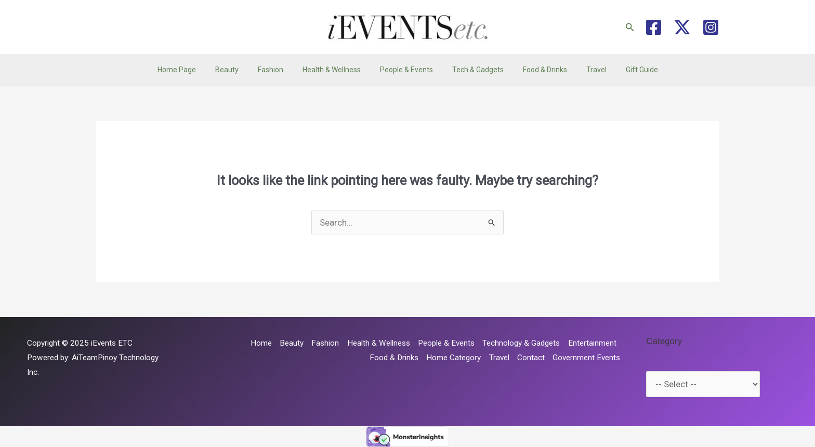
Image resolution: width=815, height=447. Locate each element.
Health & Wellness (336, 69)
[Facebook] (653, 27)
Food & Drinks (536, 69)
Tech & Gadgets (473, 69)
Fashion (280, 69)
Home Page (195, 69)
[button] (630, 27)
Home (261, 343)
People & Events (406, 69)
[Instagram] (710, 27)
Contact (531, 357)
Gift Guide (623, 69)
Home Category (453, 357)
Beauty (241, 69)
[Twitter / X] (682, 27)
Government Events (586, 357)
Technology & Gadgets (521, 343)
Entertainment (592, 343)
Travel (582, 69)
